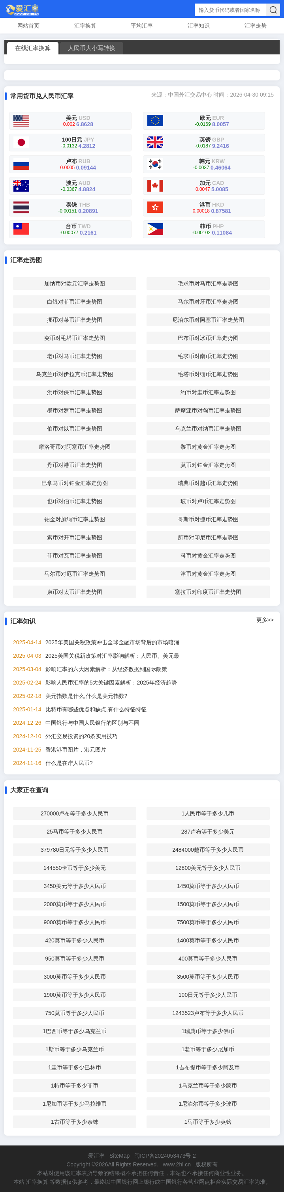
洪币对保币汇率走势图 (74, 392)
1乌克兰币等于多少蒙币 (208, 1085)
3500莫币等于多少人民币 (208, 977)
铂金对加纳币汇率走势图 (74, 519)
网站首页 (28, 25)
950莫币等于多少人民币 (74, 958)
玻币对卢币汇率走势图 (208, 501)
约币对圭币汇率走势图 (208, 392)
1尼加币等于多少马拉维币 (75, 1104)
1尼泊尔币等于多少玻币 (208, 1104)
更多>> (265, 620)
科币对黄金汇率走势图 (208, 555)
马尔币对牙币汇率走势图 (208, 301)
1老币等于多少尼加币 (208, 1049)
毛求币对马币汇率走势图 (208, 283)
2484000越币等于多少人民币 (208, 850)
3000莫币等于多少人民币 (74, 977)
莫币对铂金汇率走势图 (208, 465)
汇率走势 (256, 25)
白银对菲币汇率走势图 (74, 301)
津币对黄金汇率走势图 (208, 574)
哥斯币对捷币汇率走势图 (208, 519)
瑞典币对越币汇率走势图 (208, 483)
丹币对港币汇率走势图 (74, 465)
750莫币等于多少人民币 (74, 1013)
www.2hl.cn (177, 1164)
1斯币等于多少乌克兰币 (74, 1049)
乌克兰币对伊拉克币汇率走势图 (74, 374)
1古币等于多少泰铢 (74, 1122)
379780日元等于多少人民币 (75, 850)
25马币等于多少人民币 (75, 831)
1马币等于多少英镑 (208, 1122)
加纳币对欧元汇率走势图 (74, 283)
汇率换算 (85, 25)
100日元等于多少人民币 (208, 995)
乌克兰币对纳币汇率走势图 (208, 428)
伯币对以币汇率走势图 (74, 428)
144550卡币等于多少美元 (74, 868)
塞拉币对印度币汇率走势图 (208, 592)
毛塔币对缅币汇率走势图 (208, 374)
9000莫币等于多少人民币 (74, 922)
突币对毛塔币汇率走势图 (74, 338)
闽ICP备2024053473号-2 (165, 1156)
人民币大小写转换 (91, 48)
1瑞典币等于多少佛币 (208, 1031)
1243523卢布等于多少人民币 (208, 1013)
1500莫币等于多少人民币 (208, 904)
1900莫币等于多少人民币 (74, 995)
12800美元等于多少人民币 (208, 868)
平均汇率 (142, 25)
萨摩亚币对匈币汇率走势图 (208, 410)
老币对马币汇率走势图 (74, 356)
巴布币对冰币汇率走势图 (208, 338)
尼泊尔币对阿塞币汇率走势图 (208, 320)
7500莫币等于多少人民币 (208, 922)
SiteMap (119, 1156)
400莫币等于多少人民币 (208, 958)
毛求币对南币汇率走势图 (208, 356)
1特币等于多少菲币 (74, 1085)
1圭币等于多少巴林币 (74, 1067)
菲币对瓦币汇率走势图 (74, 555)
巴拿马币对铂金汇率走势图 (74, 483)
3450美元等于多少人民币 (74, 886)
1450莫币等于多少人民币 (208, 886)
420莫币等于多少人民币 (74, 940)
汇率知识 (199, 25)
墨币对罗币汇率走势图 (74, 410)
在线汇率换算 (33, 48)
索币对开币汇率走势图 (74, 537)
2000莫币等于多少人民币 (74, 904)
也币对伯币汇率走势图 (74, 501)
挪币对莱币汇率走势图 (74, 320)
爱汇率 (96, 1156)
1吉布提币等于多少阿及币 (208, 1067)
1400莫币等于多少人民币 (208, 940)
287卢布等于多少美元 (208, 831)
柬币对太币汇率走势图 (74, 592)
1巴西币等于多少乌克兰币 (75, 1031)
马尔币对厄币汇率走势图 (74, 574)
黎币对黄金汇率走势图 (208, 447)
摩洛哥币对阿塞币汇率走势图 (75, 447)
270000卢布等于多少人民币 (75, 813)
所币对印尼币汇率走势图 (208, 537)
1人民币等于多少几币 (208, 813)
